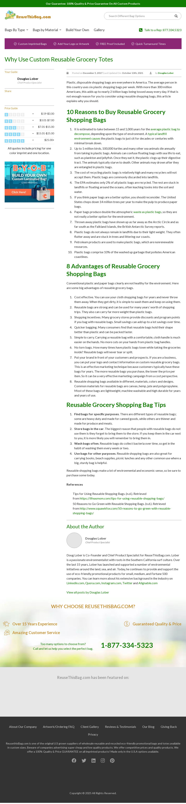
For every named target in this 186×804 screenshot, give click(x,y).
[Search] (141, 16)
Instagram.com (111, 583)
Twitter (127, 583)
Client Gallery (90, 726)
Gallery (99, 30)
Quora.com (92, 583)
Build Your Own (77, 30)
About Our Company (23, 726)
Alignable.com (148, 583)
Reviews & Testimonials (120, 726)
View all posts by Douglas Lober (88, 592)
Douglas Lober (27, 78)
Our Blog (148, 726)
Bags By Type (15, 30)
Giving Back (169, 726)
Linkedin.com (75, 583)
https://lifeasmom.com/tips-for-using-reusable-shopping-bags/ (122, 498)
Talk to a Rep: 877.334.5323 (162, 30)
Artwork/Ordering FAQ (58, 726)
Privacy (93, 734)
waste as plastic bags (147, 212)
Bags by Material (45, 30)
